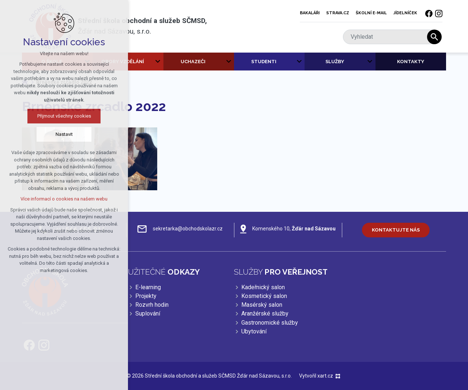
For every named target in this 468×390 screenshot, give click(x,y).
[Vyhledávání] (434, 37)
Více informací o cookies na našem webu (63, 199)
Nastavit (64, 134)
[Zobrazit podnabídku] (157, 62)
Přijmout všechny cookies (64, 116)
